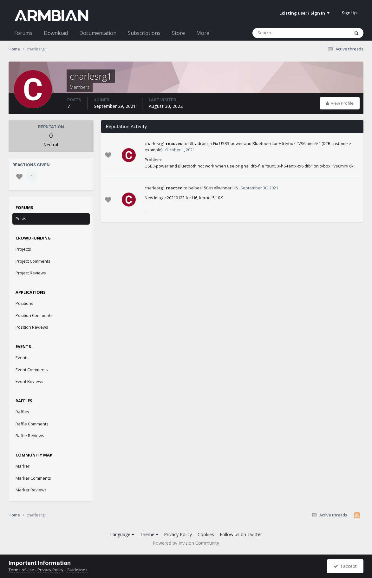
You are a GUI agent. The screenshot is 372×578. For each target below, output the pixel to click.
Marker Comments (33, 478)
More (202, 33)
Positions (24, 303)
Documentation (97, 33)
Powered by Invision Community (186, 543)
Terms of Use (21, 570)
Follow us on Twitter (241, 534)
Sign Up (349, 13)
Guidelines (77, 570)
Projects (23, 249)
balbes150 (198, 188)
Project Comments (33, 261)
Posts (21, 218)
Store (178, 33)
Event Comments (32, 369)
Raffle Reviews (30, 435)
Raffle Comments (32, 424)
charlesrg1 (155, 143)
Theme (149, 534)
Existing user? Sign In (304, 13)
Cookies (206, 534)
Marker (22, 466)
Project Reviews (31, 273)
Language (122, 534)
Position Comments (34, 315)
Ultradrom (198, 143)
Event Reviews (29, 381)
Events (22, 357)
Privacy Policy (178, 534)
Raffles (22, 412)
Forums (23, 33)
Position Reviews (32, 327)
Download (56, 33)
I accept (345, 566)
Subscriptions (144, 33)
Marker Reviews (31, 490)
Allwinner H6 (226, 188)
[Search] (284, 33)
